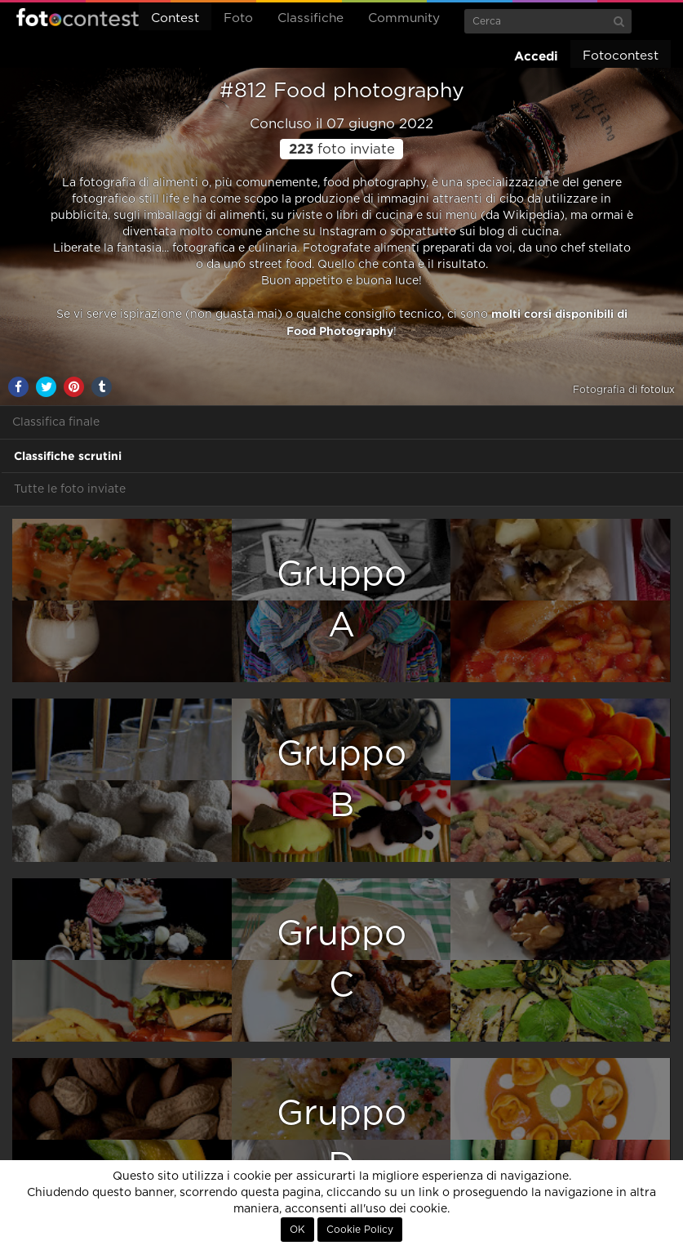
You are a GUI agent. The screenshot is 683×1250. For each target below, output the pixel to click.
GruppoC (341, 959)
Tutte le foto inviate (70, 489)
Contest (175, 18)
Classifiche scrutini (68, 455)
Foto (238, 18)
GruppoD (341, 1139)
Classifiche (310, 18)
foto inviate (342, 149)
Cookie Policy (359, 1229)
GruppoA (341, 600)
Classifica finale (56, 422)
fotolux (658, 390)
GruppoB (341, 780)
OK (297, 1229)
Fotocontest (77, 17)
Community (404, 18)
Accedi (536, 56)
